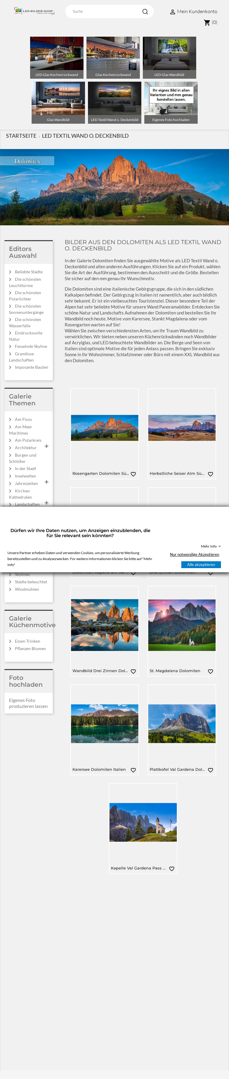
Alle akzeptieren (201, 564)
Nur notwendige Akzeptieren (194, 554)
